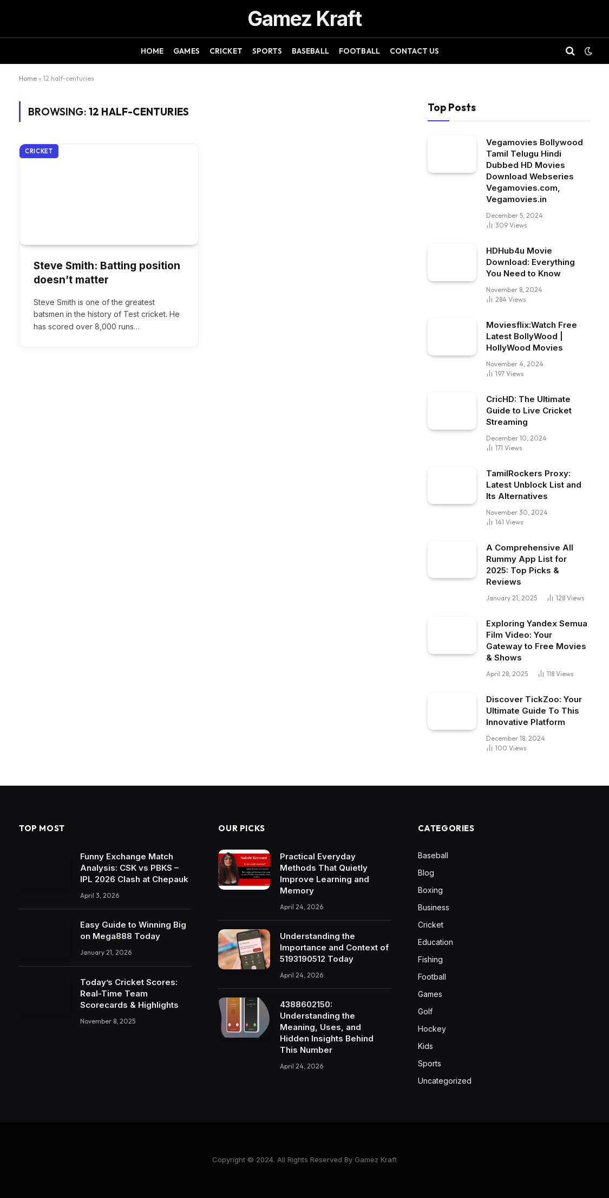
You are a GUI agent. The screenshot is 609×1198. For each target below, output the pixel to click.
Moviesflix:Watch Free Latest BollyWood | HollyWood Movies (531, 336)
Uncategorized (445, 1080)
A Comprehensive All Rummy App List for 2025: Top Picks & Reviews (529, 564)
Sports (267, 51)
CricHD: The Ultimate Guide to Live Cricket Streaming (529, 410)
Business (433, 907)
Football (359, 51)
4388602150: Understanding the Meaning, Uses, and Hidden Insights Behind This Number (327, 1027)
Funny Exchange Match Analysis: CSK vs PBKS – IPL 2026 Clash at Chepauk (134, 867)
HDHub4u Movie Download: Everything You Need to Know (530, 262)
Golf (425, 1011)
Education (435, 942)
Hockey (432, 1028)
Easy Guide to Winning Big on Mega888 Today (133, 930)
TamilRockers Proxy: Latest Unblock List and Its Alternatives (533, 484)
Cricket (226, 51)
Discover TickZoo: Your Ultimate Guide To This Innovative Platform (534, 710)
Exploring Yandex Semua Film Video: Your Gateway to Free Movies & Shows (536, 640)
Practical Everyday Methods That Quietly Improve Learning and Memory (324, 873)
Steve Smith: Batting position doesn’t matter (107, 273)
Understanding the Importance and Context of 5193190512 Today (334, 947)
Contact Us (414, 51)
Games (186, 51)
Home (152, 51)
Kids (425, 1046)
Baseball (310, 51)
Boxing (430, 890)
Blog (426, 872)
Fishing (430, 959)
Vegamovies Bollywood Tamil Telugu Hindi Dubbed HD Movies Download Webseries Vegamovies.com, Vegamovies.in (534, 170)
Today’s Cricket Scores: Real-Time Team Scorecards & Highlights (129, 993)
